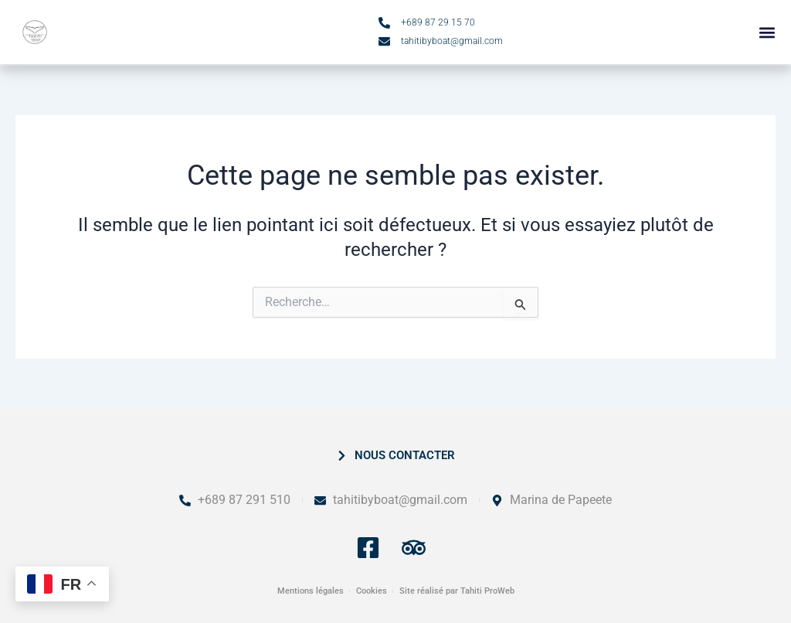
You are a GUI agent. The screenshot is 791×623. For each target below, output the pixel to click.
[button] (766, 33)
